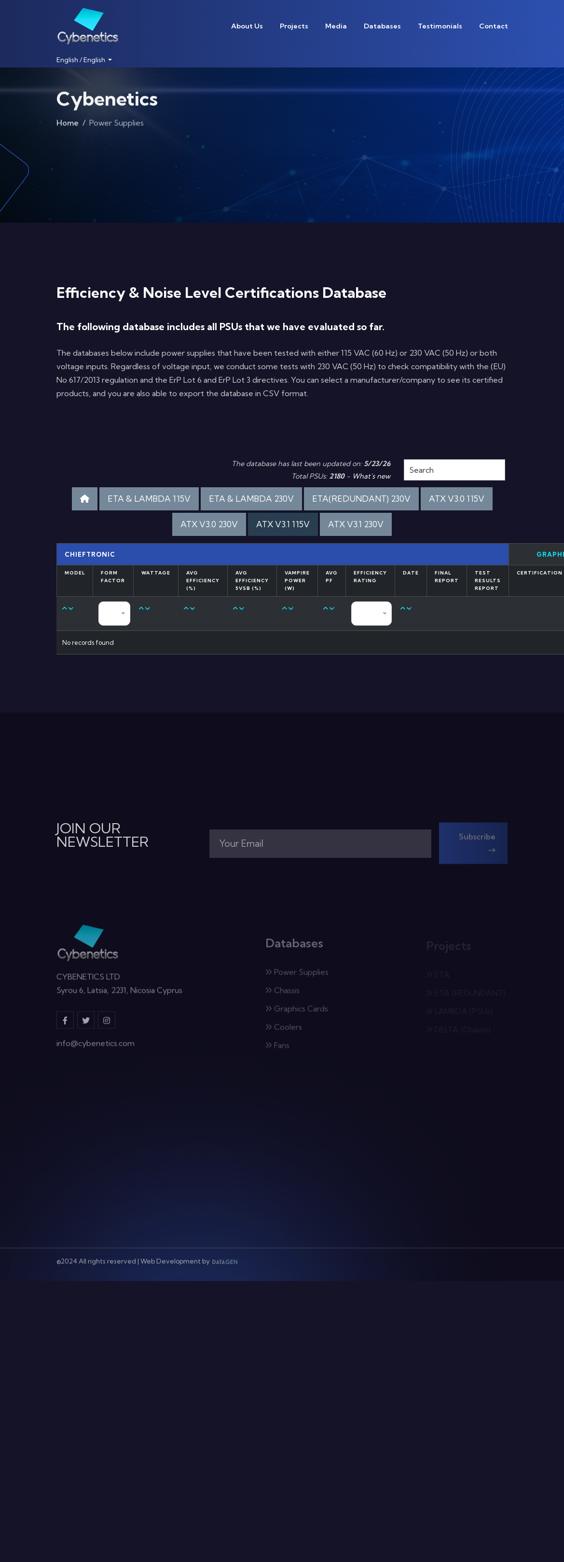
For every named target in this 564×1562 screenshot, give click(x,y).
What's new (371, 476)
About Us (247, 26)
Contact (493, 26)
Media (336, 26)
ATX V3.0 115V (456, 499)
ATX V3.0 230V (209, 524)
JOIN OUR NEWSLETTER (102, 835)
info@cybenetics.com (95, 1047)
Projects (294, 26)
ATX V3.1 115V (283, 524)
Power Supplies (297, 975)
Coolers (283, 1030)
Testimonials (440, 26)
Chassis (282, 994)
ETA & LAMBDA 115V (149, 499)
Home (67, 125)
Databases (382, 26)
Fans (277, 1049)
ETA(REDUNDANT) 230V (361, 499)
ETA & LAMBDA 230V (251, 499)
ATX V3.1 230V (356, 524)
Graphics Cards (296, 1012)
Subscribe (477, 846)
